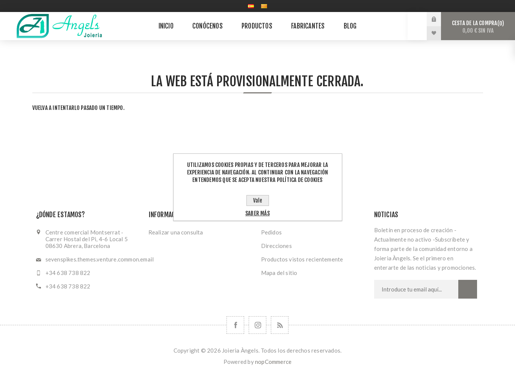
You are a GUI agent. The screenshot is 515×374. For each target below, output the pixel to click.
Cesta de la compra (478, 27)
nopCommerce (273, 361)
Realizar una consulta (175, 232)
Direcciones (276, 245)
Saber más (257, 213)
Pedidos (271, 232)
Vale (257, 200)
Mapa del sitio (279, 272)
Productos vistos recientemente (302, 259)
